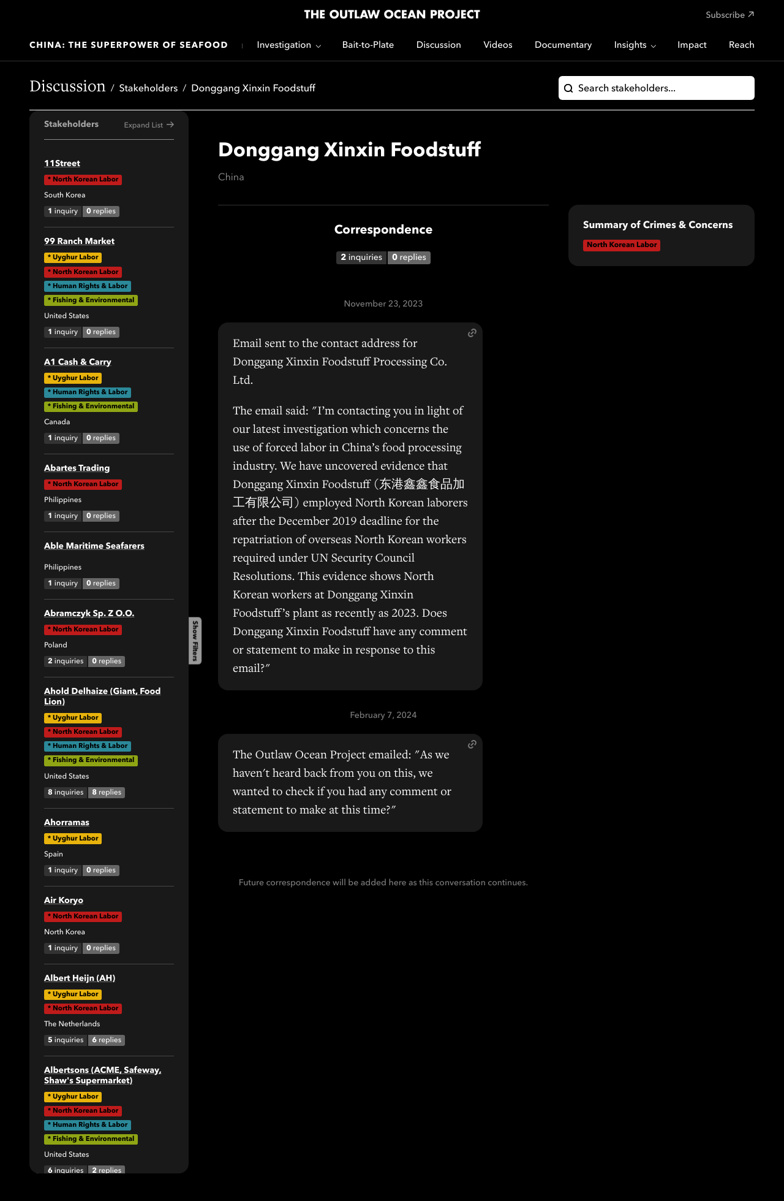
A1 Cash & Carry (77, 363)
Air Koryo (63, 901)
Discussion (439, 45)
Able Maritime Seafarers (94, 547)
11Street (62, 164)
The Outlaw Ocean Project (392, 15)
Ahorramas (66, 823)
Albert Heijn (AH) (79, 979)
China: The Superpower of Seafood (128, 46)
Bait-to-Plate (368, 45)
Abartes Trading (77, 469)
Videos (497, 45)
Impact (691, 45)
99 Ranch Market (79, 242)
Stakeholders (148, 89)
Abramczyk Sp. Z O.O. (89, 614)
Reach (742, 45)
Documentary (563, 45)
